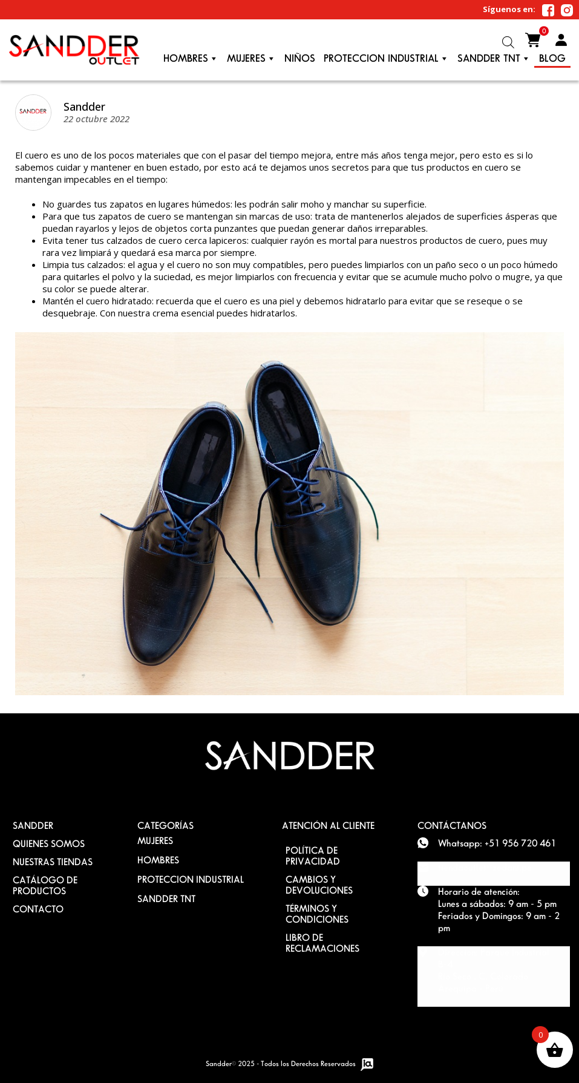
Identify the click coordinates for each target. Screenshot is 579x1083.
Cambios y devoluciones (319, 885)
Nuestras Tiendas (53, 862)
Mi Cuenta (561, 39)
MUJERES (155, 840)
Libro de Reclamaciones (322, 943)
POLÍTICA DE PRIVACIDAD (313, 856)
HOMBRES (158, 860)
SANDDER (33, 825)
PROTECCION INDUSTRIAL (386, 58)
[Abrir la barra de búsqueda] (508, 42)
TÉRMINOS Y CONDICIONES (317, 914)
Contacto (38, 909)
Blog (552, 58)
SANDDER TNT (166, 899)
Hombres (190, 58)
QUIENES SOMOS (49, 843)
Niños (299, 58)
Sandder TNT (494, 58)
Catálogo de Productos (45, 885)
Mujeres (251, 58)
